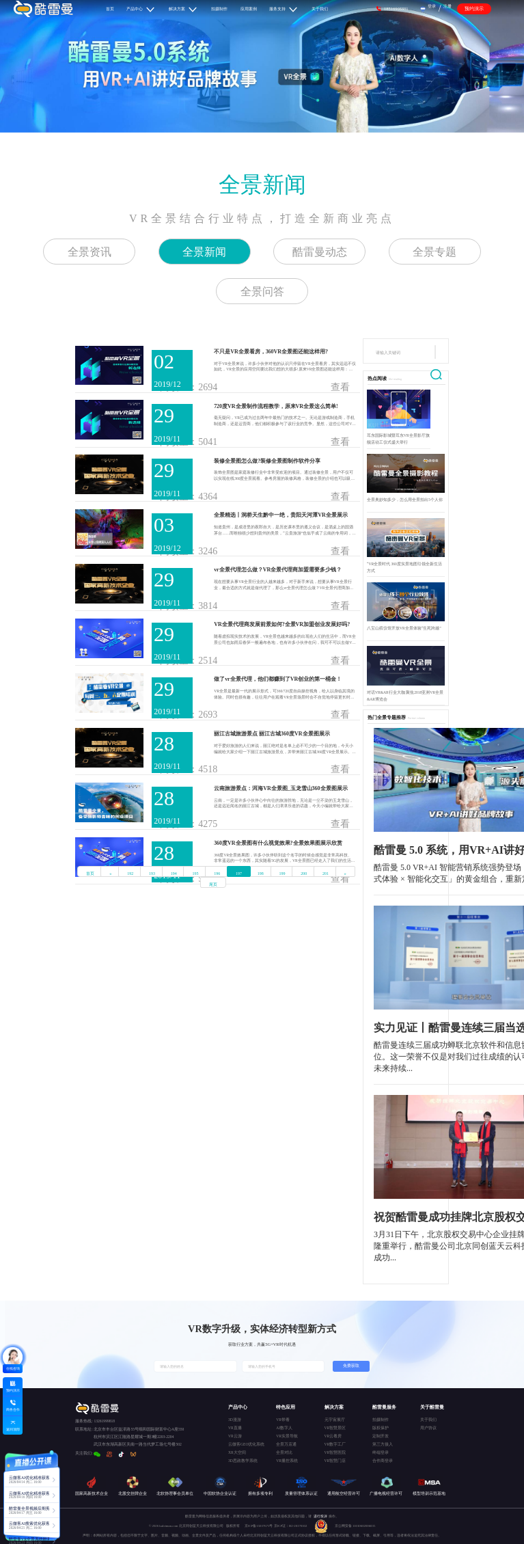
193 (152, 873)
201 (325, 873)
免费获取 (351, 1366)
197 (239, 873)
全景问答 (262, 291)
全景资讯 (89, 252)
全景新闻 (262, 184)
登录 (432, 5)
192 (130, 873)
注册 (447, 5)
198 (261, 873)
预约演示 (474, 8)
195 (195, 873)
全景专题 (434, 252)
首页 (90, 873)
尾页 (213, 884)
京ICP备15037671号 (259, 1526)
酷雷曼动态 (319, 252)
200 (304, 873)
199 (282, 873)
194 (174, 873)
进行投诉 (320, 1516)
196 (217, 873)
